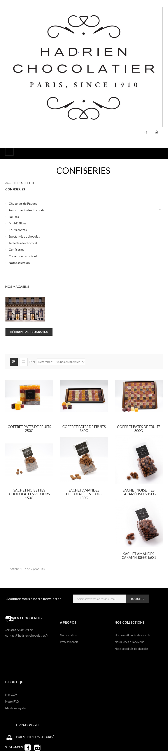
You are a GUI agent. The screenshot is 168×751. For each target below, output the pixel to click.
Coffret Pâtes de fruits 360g (84, 429)
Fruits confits (18, 230)
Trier (32, 361)
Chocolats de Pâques (23, 203)
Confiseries (16, 249)
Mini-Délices (17, 223)
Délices (14, 216)
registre (137, 598)
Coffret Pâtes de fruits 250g (29, 429)
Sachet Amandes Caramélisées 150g (139, 556)
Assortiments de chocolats (26, 210)
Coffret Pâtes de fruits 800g (138, 429)
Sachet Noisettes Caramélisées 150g (139, 492)
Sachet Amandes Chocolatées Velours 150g (84, 494)
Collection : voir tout (23, 256)
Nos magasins (17, 286)
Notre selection (19, 263)
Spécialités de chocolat (24, 236)
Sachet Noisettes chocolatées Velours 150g (29, 494)
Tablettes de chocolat (23, 243)
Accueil (10, 182)
